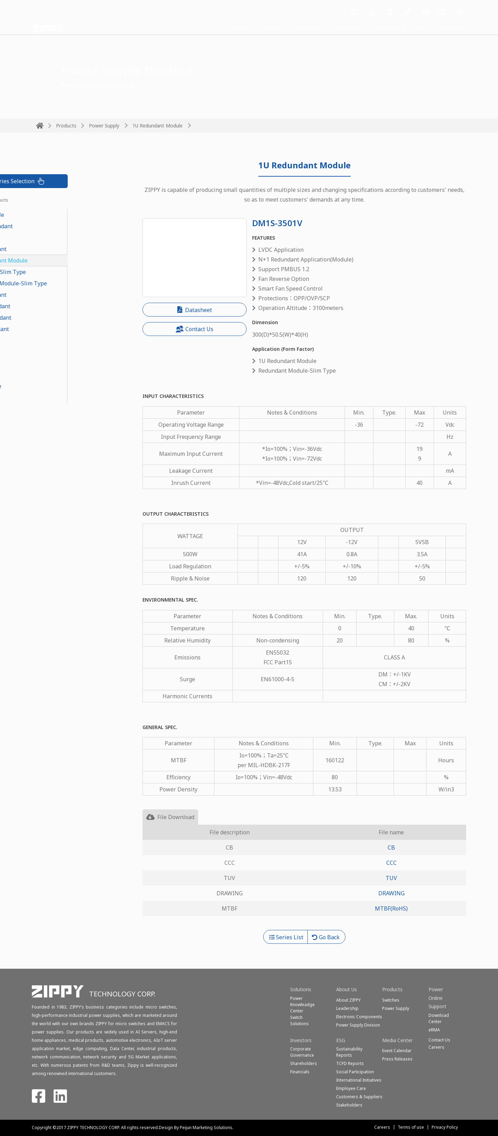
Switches (390, 1000)
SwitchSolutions (299, 1020)
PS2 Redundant (55, 329)
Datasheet (194, 310)
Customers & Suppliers (359, 1097)
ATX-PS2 (47, 375)
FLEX (42, 340)
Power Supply (104, 125)
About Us (293, 27)
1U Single (48, 352)
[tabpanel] (304, 877)
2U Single (48, 363)
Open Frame (52, 386)
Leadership (347, 1008)
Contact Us (449, 27)
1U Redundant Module (157, 125)
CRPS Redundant (57, 226)
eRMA (434, 1030)
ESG (415, 27)
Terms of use (411, 1127)
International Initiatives (358, 1080)
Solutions (215, 27)
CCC (391, 863)
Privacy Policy (445, 1127)
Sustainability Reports (349, 1052)
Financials (300, 1072)
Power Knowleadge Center (302, 1004)
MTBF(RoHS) (391, 908)
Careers (382, 1127)
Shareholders (303, 1063)
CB (391, 847)
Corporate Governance (302, 1052)
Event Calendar (397, 1051)
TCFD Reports (350, 1063)
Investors (382, 27)
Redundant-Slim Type (64, 272)
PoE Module (51, 237)
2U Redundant (54, 295)
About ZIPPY (348, 1000)
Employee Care (351, 1088)
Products (254, 27)
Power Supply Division (358, 1025)
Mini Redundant (57, 317)
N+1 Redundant (56, 306)
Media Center (337, 27)
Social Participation (355, 1072)
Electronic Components (359, 1017)
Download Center (438, 1018)
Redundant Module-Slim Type (74, 283)
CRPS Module (53, 215)
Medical (46, 397)
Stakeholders (349, 1105)
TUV (391, 878)
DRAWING (391, 893)
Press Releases (397, 1059)
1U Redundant (54, 249)
